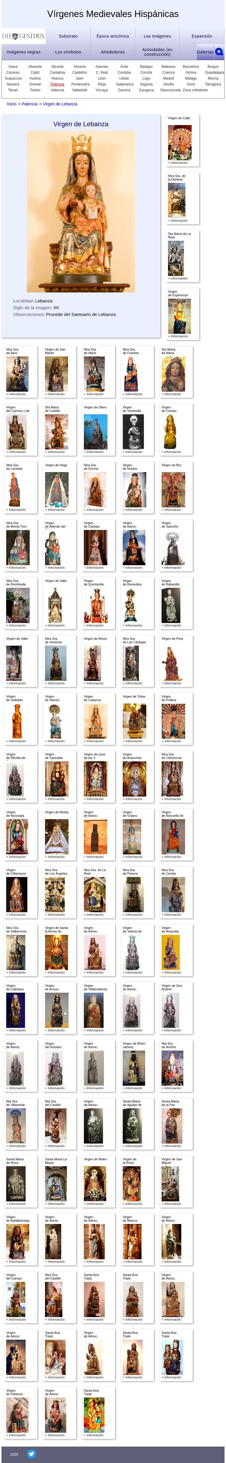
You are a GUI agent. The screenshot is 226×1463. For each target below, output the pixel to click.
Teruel (13, 90)
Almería (80, 67)
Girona (191, 72)
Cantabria (57, 72)
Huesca (57, 78)
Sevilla (168, 84)
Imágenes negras (23, 52)
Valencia (57, 90)
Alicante (57, 67)
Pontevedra (80, 84)
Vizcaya (102, 90)
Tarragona (213, 84)
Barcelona (191, 67)
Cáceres (12, 72)
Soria (191, 84)
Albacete (35, 67)
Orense (35, 84)
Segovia (146, 84)
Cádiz (35, 72)
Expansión (202, 36)
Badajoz (146, 67)
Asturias (101, 67)
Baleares (168, 67)
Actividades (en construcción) (157, 52)
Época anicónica (113, 36)
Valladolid (79, 90)
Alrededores (113, 52)
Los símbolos (68, 52)
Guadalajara (213, 72)
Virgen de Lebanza (60, 104)
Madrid (168, 78)
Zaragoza (146, 90)
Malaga (191, 78)
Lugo (146, 78)
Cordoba (124, 72)
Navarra (12, 84)
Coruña (146, 72)
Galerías (205, 52)
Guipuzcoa (13, 78)
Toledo (35, 90)
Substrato (68, 36)
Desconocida (168, 90)
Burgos (213, 67)
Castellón (79, 72)
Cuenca (168, 72)
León (102, 78)
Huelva (35, 78)
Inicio (11, 104)
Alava (13, 67)
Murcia (213, 78)
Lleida (124, 78)
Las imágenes (157, 36)
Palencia (57, 84)
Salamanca (124, 84)
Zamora (124, 90)
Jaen (80, 78)
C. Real (102, 72)
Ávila (124, 67)
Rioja (102, 84)
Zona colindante (195, 90)
